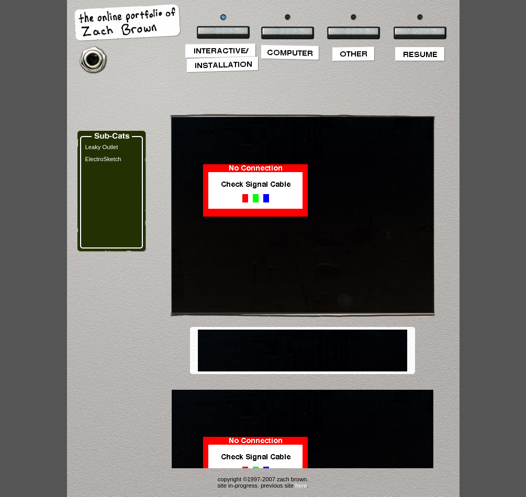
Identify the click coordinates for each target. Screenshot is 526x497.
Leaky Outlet (101, 147)
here (301, 485)
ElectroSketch (103, 159)
